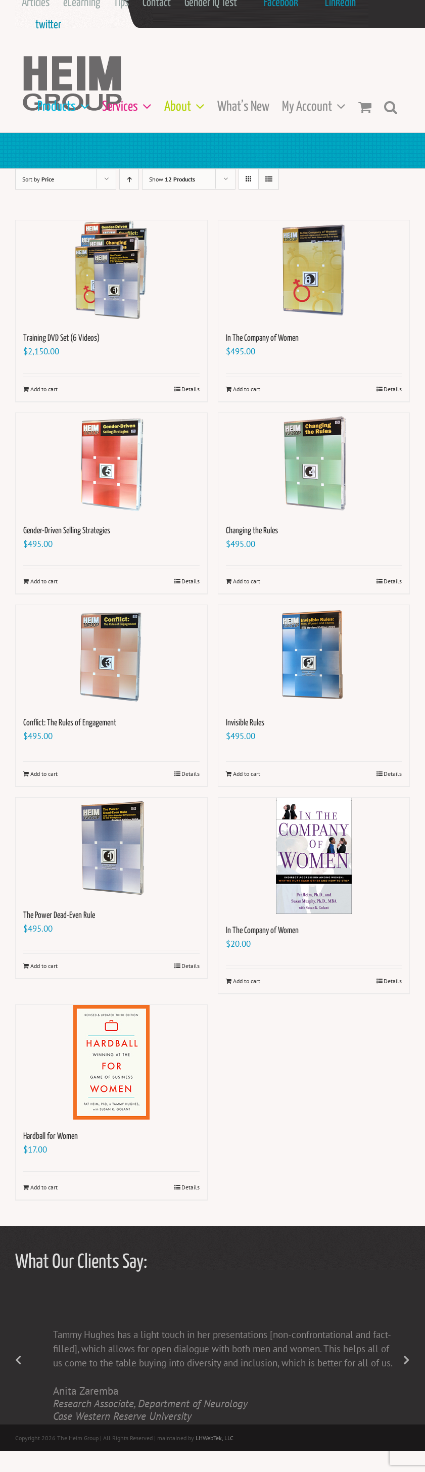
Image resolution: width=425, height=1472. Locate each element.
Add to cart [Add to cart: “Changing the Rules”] (246, 581)
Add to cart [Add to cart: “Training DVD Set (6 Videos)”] (44, 389)
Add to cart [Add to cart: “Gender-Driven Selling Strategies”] (44, 581)
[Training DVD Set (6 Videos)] (111, 270)
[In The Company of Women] (314, 270)
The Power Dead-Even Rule (59, 915)
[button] (390, 107)
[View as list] (268, 179)
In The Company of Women (262, 338)
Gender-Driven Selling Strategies (66, 531)
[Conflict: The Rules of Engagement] (111, 655)
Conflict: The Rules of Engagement (69, 723)
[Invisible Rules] (314, 655)
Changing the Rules (252, 531)
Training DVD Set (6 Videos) (61, 338)
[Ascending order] (129, 179)
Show (172, 179)
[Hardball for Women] (111, 1062)
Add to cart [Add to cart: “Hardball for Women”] (44, 1187)
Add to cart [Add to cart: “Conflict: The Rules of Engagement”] (44, 773)
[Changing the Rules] (314, 463)
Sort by (38, 179)
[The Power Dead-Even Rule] (111, 848)
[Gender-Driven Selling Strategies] (111, 463)
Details (190, 389)
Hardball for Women (50, 1136)
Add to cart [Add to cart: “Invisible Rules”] (246, 773)
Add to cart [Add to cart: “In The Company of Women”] (246, 389)
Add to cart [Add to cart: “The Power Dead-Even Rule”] (44, 966)
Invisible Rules (245, 723)
